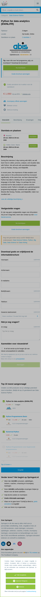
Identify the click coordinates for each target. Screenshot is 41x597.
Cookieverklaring (31, 591)
